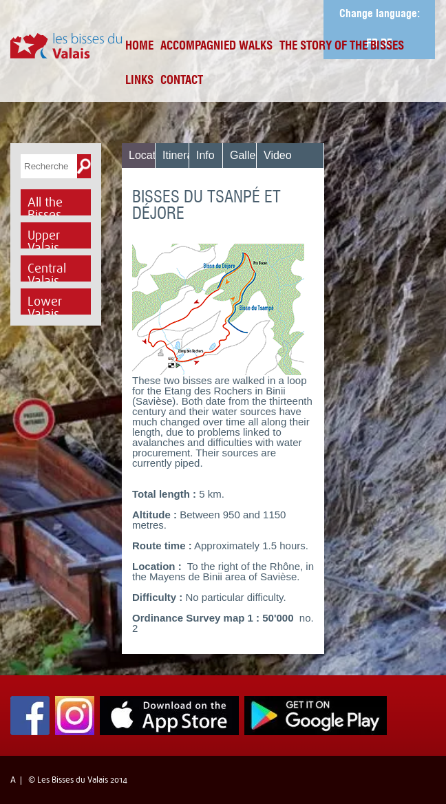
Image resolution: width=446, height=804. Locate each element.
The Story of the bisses (341, 46)
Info (205, 155)
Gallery (247, 155)
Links (139, 81)
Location (150, 155)
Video (278, 155)
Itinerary (182, 155)
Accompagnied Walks (216, 46)
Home (139, 46)
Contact (181, 81)
